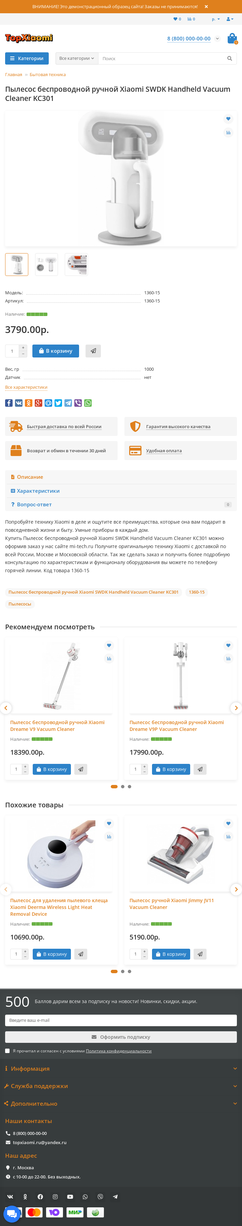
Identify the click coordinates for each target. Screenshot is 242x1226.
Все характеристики (26, 387)
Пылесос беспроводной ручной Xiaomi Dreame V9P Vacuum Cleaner (177, 725)
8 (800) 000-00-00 (30, 1133)
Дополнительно (121, 1104)
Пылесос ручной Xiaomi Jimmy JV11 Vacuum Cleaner (172, 903)
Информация (121, 1069)
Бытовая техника (48, 74)
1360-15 (197, 592)
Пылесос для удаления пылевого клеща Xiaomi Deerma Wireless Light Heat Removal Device (59, 907)
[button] (114, 786)
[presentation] (6, 708)
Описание (26, 476)
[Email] (121, 1020)
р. (214, 18)
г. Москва (23, 1167)
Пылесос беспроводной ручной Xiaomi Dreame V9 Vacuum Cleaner (57, 725)
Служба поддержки (121, 1086)
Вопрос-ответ (121, 504)
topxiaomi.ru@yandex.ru (39, 1142)
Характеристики (35, 490)
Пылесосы (20, 604)
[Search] (167, 58)
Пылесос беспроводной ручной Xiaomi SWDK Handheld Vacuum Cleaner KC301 (94, 592)
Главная (13, 74)
